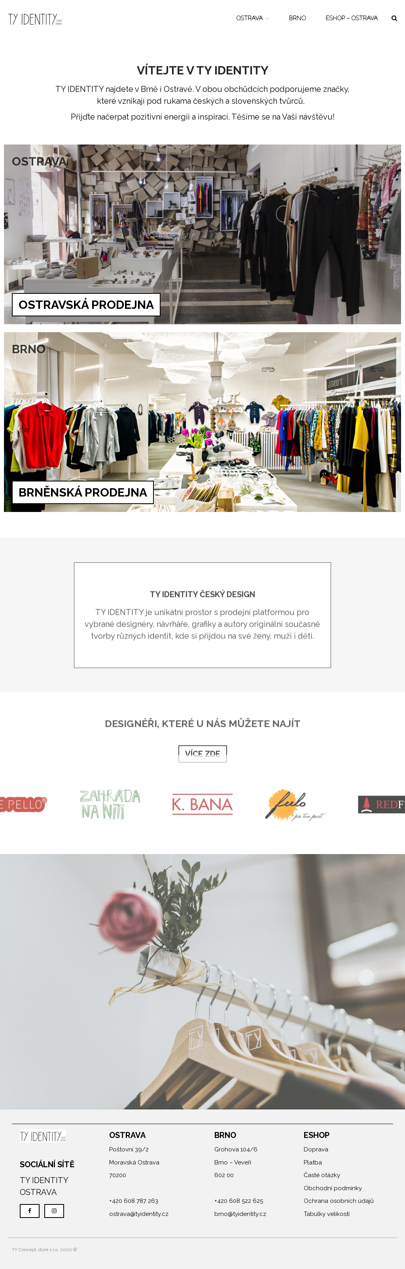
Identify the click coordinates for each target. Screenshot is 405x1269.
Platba (313, 1162)
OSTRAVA (249, 18)
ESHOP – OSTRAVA (352, 18)
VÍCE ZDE (202, 755)
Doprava (316, 1149)
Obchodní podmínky (333, 1188)
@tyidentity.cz (149, 1214)
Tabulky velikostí (327, 1214)
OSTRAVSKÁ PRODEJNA (86, 305)
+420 (116, 1200)
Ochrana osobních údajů (339, 1200)
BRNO (297, 18)
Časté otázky (322, 1175)
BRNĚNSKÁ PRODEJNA (83, 492)
